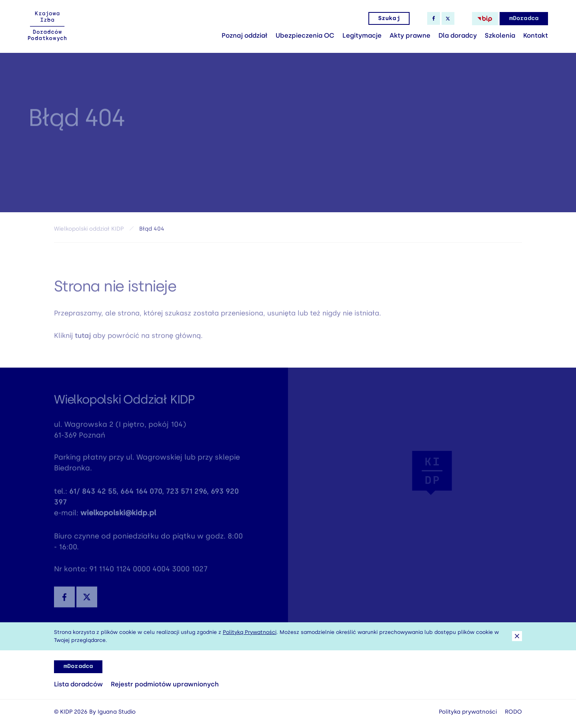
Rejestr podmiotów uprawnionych (165, 684)
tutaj (83, 337)
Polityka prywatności (468, 711)
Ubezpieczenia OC (305, 35)
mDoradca (523, 18)
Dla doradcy (457, 35)
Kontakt (535, 35)
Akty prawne (410, 35)
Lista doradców (78, 684)
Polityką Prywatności (249, 632)
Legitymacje (362, 35)
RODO (513, 711)
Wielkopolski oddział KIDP (89, 230)
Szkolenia (500, 35)
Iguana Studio (117, 711)
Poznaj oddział (245, 35)
